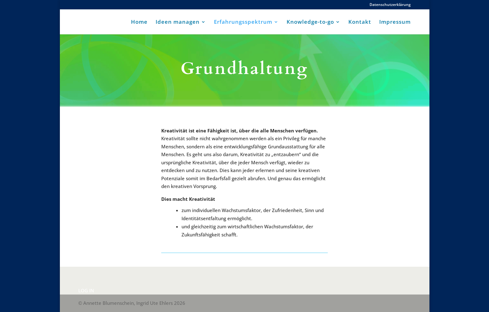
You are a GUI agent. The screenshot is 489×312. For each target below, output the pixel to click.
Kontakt (359, 22)
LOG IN (86, 290)
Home (139, 22)
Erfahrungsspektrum (243, 22)
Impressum (395, 22)
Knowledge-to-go (310, 22)
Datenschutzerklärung (390, 5)
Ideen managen (178, 22)
